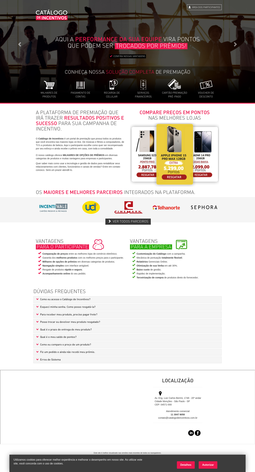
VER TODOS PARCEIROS (128, 221)
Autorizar (208, 464)
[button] (127, 299)
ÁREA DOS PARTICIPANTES (204, 7)
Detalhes (185, 464)
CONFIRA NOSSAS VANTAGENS (127, 56)
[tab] (127, 299)
